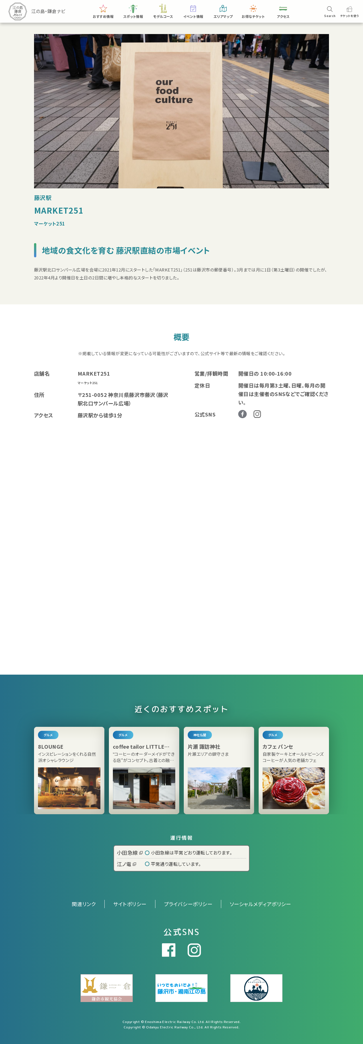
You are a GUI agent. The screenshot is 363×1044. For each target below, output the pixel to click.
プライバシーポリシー (188, 904)
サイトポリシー (129, 904)
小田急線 (130, 852)
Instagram (257, 414)
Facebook (242, 414)
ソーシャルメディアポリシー (260, 904)
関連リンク (84, 904)
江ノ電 (126, 864)
